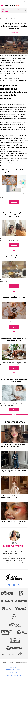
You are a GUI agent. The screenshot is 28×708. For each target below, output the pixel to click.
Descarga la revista (24, 1)
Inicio (3, 18)
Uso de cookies (14, 672)
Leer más (14, 202)
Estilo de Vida (11, 18)
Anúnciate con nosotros (14, 1)
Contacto (14, 667)
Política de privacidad (14, 675)
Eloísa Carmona (15, 32)
